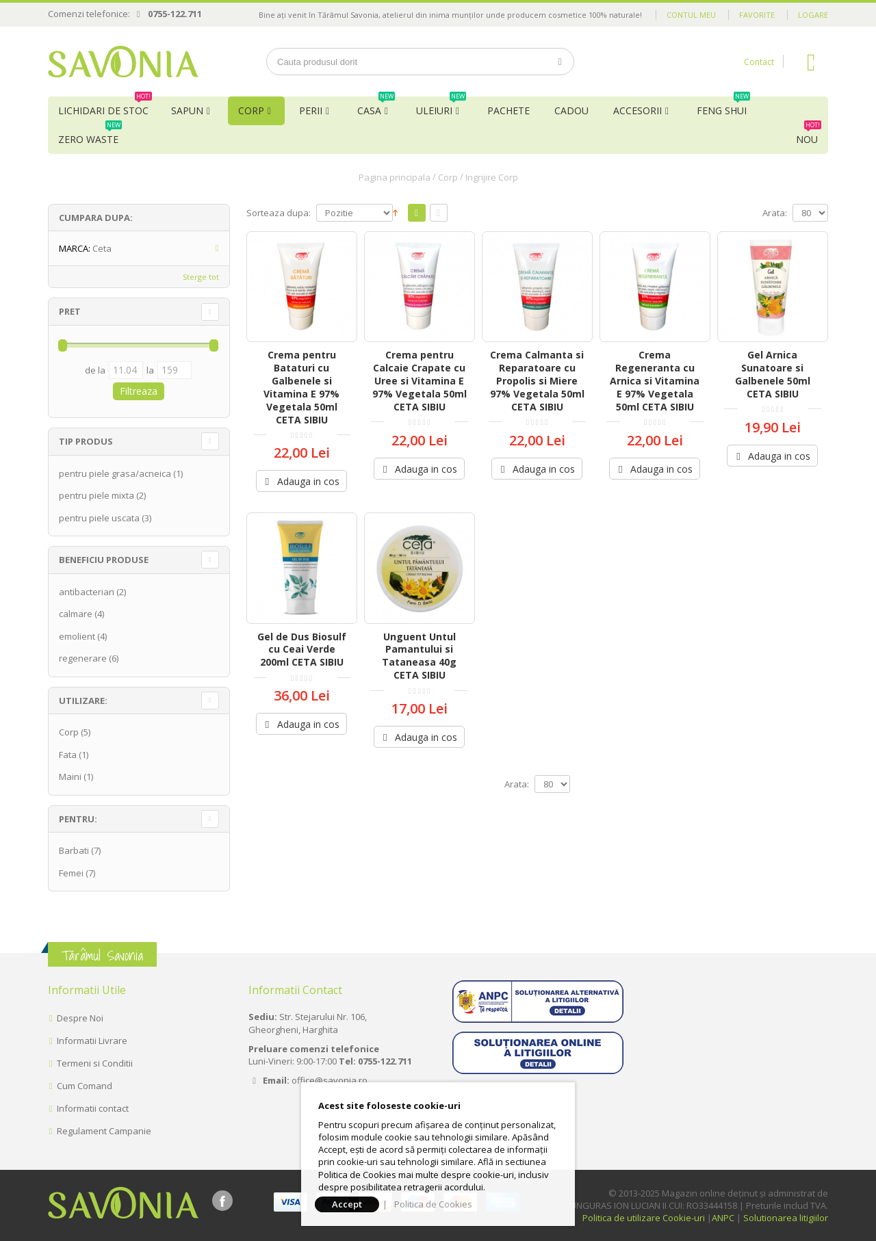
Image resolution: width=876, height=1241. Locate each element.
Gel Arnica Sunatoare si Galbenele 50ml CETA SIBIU (772, 374)
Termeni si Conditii (95, 1063)
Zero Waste (90, 135)
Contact (759, 62)
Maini (70, 776)
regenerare (83, 658)
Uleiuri (441, 106)
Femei (71, 873)
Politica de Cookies (433, 1204)
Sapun (187, 110)
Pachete (508, 110)
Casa (376, 106)
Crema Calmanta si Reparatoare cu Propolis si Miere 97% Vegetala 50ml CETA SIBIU (537, 380)
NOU (808, 135)
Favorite (757, 15)
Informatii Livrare (92, 1040)
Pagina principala (394, 177)
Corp (251, 110)
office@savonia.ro (330, 1080)
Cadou (571, 110)
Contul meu (691, 15)
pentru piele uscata (99, 518)
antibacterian (86, 592)
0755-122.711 (175, 14)
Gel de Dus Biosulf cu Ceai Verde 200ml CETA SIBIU (301, 649)
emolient (77, 636)
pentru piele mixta (96, 495)
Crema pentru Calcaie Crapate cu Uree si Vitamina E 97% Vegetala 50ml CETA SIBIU (419, 380)
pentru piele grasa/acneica (115, 473)
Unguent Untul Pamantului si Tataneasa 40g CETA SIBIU (419, 656)
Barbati (74, 850)
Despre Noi (80, 1018)
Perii (310, 110)
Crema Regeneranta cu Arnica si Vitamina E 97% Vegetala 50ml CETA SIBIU (654, 380)
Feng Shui (723, 106)
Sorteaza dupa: (278, 213)
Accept (347, 1204)
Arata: (774, 213)
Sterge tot (201, 277)
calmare (75, 614)
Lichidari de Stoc (105, 106)
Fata (68, 754)
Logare (813, 15)
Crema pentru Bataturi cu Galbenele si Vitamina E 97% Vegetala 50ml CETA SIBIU (301, 387)
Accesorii (637, 110)
